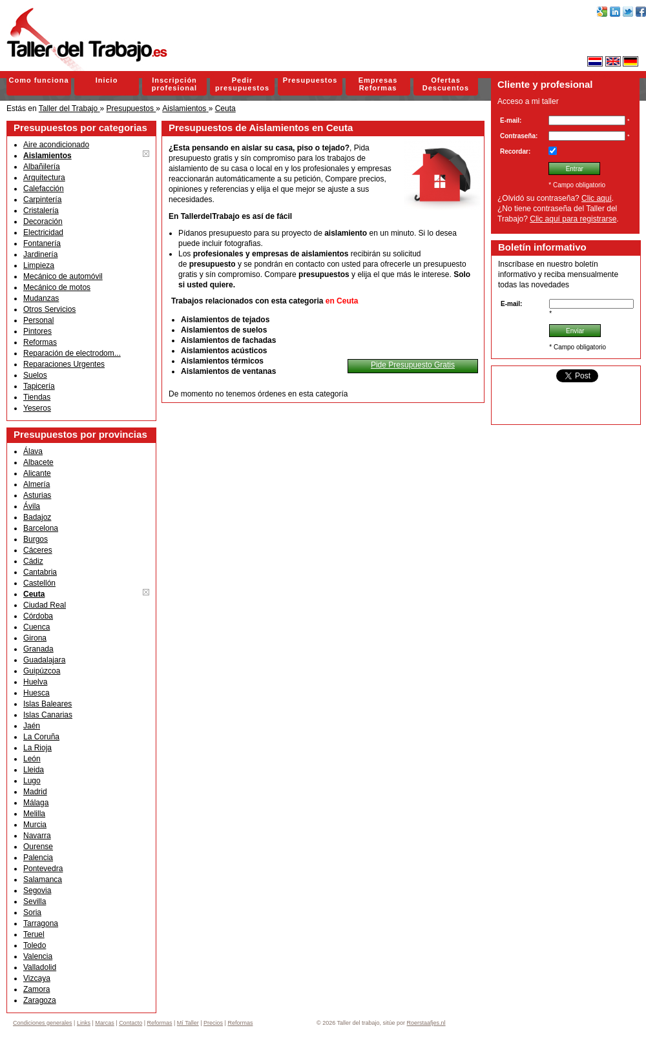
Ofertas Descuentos (445, 84)
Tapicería (39, 386)
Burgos (35, 539)
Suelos (35, 375)
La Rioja (37, 747)
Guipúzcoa (41, 670)
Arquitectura (44, 177)
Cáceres (37, 550)
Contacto (130, 1023)
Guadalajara (44, 659)
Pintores (37, 331)
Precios (213, 1023)
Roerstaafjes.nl (426, 1023)
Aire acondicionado (56, 144)
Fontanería (42, 243)
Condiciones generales (42, 1023)
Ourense (38, 846)
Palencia (38, 857)
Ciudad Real (44, 605)
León (32, 758)
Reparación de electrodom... (72, 353)
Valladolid (39, 967)
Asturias (37, 495)
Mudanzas (41, 298)
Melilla (34, 813)
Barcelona (40, 528)
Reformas (40, 342)
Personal (38, 320)
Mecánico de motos (56, 287)
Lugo (32, 780)
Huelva (35, 681)
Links (83, 1023)
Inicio (107, 80)
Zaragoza (39, 1000)
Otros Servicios (49, 309)
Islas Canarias (47, 714)
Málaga (35, 802)
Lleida (33, 769)
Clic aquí (596, 198)
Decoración (43, 221)
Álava (33, 451)
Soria (32, 912)
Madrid (35, 791)
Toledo (34, 945)
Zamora (36, 989)
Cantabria (40, 572)
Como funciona (38, 80)
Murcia (35, 824)
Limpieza (38, 265)
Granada (38, 648)
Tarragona (40, 923)
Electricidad (43, 232)
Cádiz (33, 561)
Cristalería (41, 210)
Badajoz (37, 517)
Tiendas (36, 397)
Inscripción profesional (174, 84)
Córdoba (38, 616)
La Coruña (41, 736)
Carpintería (42, 199)
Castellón (39, 583)
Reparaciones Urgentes (64, 364)
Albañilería (41, 166)
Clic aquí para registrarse (573, 218)
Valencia (37, 956)
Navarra (37, 835)
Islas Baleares (47, 703)
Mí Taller (188, 1023)
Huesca (36, 692)
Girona (35, 638)
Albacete (38, 462)
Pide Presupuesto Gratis (413, 364)
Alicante (37, 473)
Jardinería (40, 254)
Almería (36, 484)
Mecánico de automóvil (63, 276)
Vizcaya (36, 978)
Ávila (31, 506)
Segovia (37, 890)
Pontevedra (43, 868)
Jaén (31, 725)
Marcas (104, 1023)
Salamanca (42, 879)
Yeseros (37, 408)
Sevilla (34, 901)
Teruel (34, 934)
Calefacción (43, 188)
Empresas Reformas (378, 84)
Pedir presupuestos (242, 84)
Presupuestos (310, 80)
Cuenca (36, 627)
